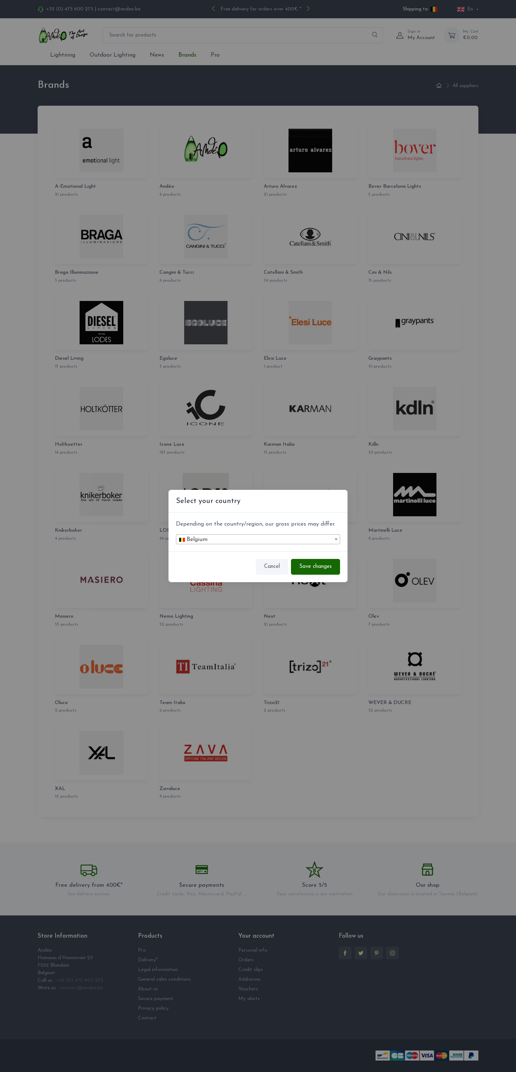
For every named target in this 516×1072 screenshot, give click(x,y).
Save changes (315, 566)
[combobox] (258, 539)
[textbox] (258, 540)
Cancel (272, 566)
